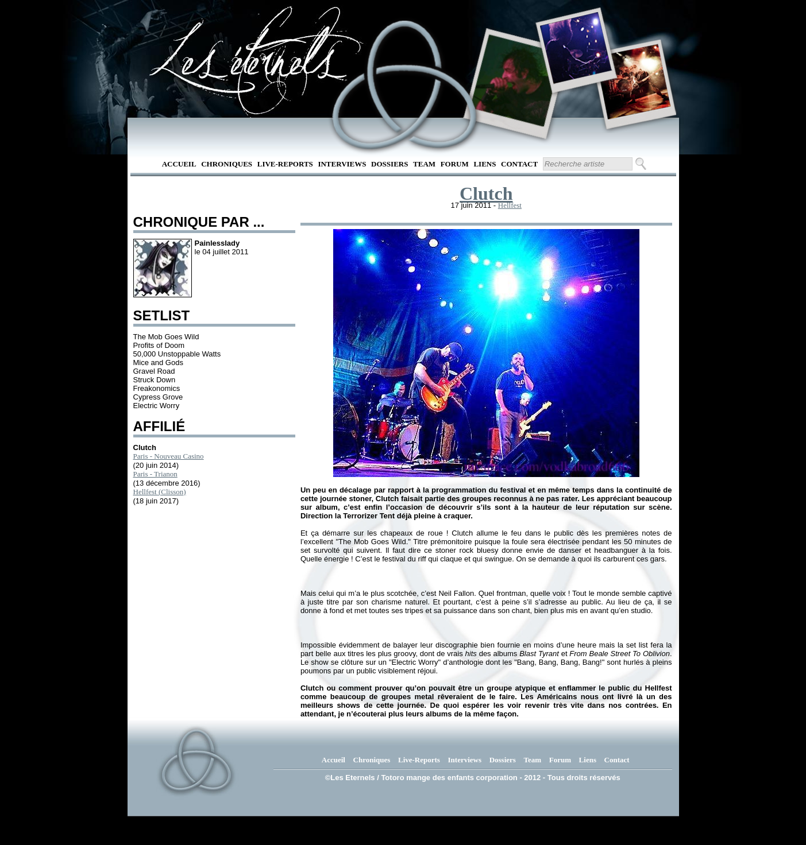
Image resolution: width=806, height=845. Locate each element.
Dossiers (389, 164)
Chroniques (226, 164)
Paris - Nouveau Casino (168, 456)
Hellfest (510, 205)
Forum (455, 164)
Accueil (179, 164)
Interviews (342, 164)
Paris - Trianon (155, 474)
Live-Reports (285, 164)
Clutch (486, 193)
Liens (484, 164)
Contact (519, 164)
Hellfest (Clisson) (159, 491)
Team (424, 164)
